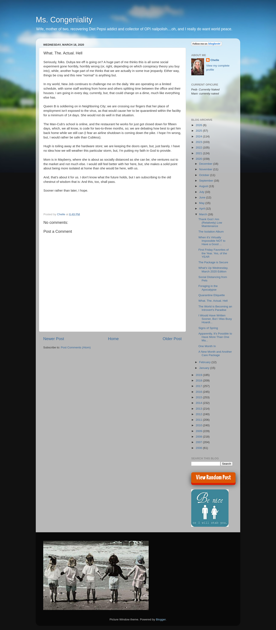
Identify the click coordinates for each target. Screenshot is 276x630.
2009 (199, 431)
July (202, 192)
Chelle (214, 60)
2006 (199, 448)
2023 (199, 142)
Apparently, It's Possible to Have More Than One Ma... (215, 337)
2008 (199, 436)
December (206, 163)
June (202, 197)
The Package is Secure (213, 262)
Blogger (161, 619)
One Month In (207, 346)
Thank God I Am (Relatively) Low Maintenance (210, 223)
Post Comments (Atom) (76, 347)
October (204, 175)
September (206, 180)
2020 (199, 158)
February (205, 362)
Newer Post (53, 338)
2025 (199, 130)
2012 (199, 414)
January (204, 368)
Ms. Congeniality (64, 19)
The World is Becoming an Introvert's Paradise (215, 308)
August (204, 186)
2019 (199, 375)
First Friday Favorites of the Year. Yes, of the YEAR (213, 253)
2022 (199, 147)
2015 (199, 397)
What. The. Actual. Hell (213, 300)
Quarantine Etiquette (211, 295)
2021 (199, 153)
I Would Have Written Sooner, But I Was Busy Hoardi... (215, 319)
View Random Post (213, 478)
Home (113, 338)
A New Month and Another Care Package (215, 353)
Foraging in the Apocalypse (208, 287)
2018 (199, 380)
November (206, 169)
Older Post (172, 338)
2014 (199, 402)
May (202, 203)
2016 (199, 391)
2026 (199, 125)
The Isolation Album (211, 231)
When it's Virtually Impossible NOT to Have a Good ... (212, 241)
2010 (199, 425)
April (202, 208)
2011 (199, 419)
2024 (199, 136)
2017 (199, 386)
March (203, 214)
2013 (199, 408)
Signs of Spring (208, 328)
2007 (199, 442)
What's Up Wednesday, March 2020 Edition (213, 269)
